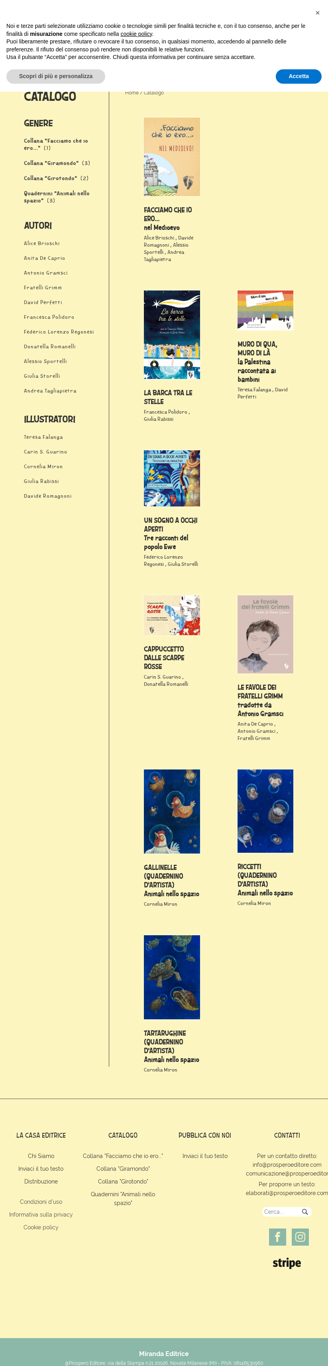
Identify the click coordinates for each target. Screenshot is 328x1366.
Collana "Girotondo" (123, 1181)
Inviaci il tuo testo (40, 1169)
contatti (287, 1135)
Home (132, 93)
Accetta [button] (299, 1350)
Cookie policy (41, 1227)
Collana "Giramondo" (123, 1169)
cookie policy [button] (136, 1308)
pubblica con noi (205, 1135)
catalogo (122, 1135)
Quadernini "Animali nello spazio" (123, 1198)
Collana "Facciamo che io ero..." (123, 1156)
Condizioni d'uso (41, 1202)
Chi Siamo (41, 1156)
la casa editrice (41, 1135)
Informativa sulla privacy (41, 1214)
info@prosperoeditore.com (287, 1165)
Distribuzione (41, 1181)
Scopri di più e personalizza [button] (55, 1350)
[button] (317, 1287)
